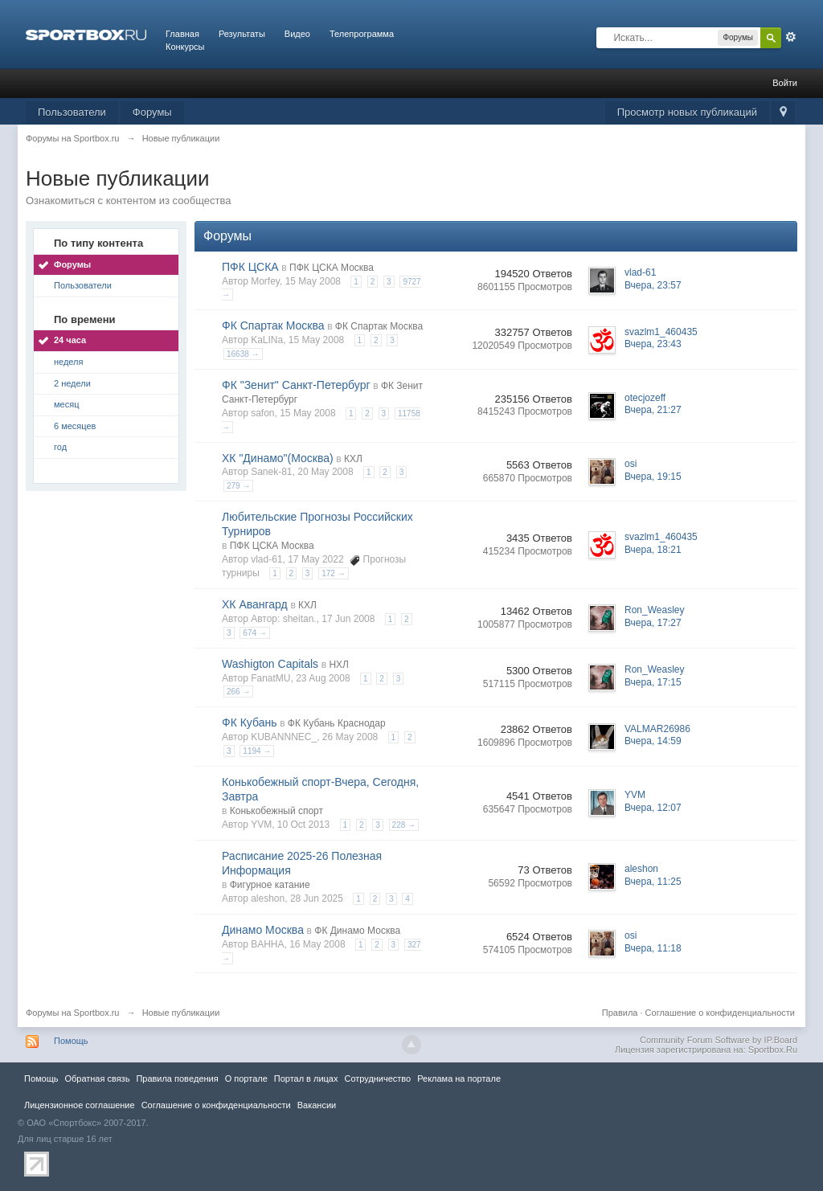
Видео (297, 34)
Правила (620, 1012)
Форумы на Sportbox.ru (73, 1012)
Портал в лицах (306, 1078)
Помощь (71, 1041)
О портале (246, 1078)
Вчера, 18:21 (653, 549)
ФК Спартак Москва (273, 325)
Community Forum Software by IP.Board (718, 1040)
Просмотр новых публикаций (687, 112)
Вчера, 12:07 (653, 807)
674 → (254, 632)
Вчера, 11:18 (653, 948)
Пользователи (72, 112)
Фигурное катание (270, 884)
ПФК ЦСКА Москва (331, 267)
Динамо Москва (263, 929)
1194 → (257, 751)
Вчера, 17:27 (653, 622)
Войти (784, 83)
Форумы (152, 112)
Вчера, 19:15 (653, 476)
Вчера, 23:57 (653, 285)
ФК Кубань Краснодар (337, 723)
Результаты (242, 34)
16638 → (243, 354)
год (60, 447)
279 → (238, 485)
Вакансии (316, 1105)
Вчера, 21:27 (653, 409)
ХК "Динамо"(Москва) (278, 458)
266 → (238, 691)
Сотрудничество (377, 1078)
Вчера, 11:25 (653, 881)
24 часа (70, 340)
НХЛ (339, 664)
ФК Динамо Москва (357, 930)
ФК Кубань (249, 722)
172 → (333, 573)
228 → (404, 825)
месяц (66, 404)
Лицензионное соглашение (79, 1105)
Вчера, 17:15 (653, 682)
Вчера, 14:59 (653, 741)
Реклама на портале (459, 1078)
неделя (69, 361)
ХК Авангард (255, 604)
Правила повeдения (177, 1078)
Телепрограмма (362, 34)
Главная (182, 34)
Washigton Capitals (270, 663)
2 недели (72, 383)
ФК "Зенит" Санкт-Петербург (296, 385)
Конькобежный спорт (276, 811)
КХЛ (353, 459)
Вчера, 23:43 (653, 344)
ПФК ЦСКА (250, 266)
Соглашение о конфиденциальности (720, 1012)
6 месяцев (75, 426)
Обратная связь (96, 1078)
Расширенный (790, 37)
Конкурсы (185, 46)
